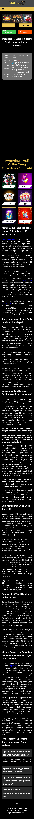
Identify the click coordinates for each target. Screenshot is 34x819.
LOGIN (8, 25)
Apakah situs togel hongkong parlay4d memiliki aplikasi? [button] (17, 753)
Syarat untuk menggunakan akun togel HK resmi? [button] (16, 770)
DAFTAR (25, 25)
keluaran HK (7, 303)
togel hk (13, 666)
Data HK (27, 280)
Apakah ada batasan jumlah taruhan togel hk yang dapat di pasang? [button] (16, 780)
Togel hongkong (8, 239)
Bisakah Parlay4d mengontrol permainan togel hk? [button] (16, 793)
